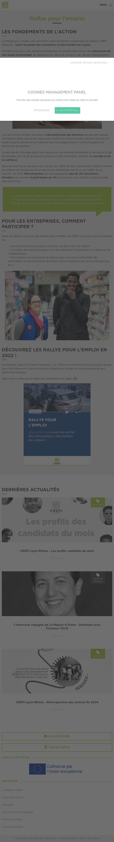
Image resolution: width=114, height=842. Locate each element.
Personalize (41, 110)
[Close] (57, 421)
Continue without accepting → (90, 63)
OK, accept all (67, 110)
